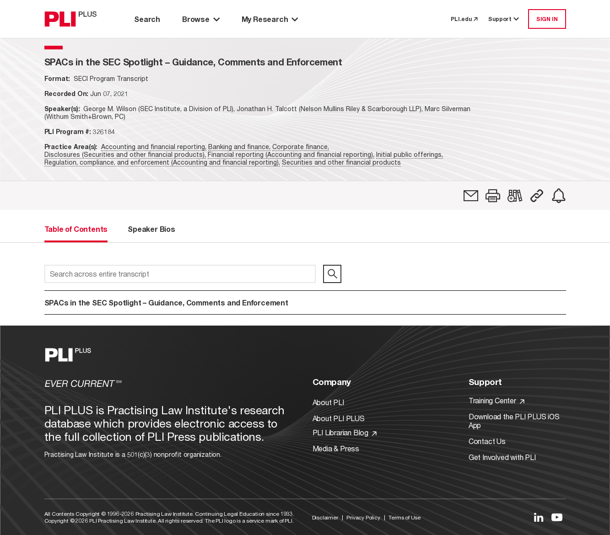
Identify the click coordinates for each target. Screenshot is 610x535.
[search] (332, 274)
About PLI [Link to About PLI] (328, 402)
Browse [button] (201, 19)
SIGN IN (547, 19)
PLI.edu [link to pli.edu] (464, 19)
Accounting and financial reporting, (153, 146)
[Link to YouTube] (556, 517)
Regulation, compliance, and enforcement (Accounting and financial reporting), (162, 162)
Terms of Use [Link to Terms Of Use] (405, 517)
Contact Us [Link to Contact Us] (487, 441)
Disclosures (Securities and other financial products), (125, 154)
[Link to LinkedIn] (538, 517)
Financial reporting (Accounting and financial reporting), (291, 154)
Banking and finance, (239, 146)
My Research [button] (270, 19)
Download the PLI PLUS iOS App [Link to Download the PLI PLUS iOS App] (514, 420)
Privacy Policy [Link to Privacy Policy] (363, 517)
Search (147, 19)
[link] (471, 195)
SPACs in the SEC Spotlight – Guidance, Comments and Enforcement (166, 302)
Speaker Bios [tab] (151, 229)
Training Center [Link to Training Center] (496, 400)
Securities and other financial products (341, 162)
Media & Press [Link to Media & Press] (336, 448)
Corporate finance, (300, 146)
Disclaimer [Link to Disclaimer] (325, 517)
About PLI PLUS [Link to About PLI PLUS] (339, 418)
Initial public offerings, (409, 154)
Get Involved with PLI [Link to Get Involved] (502, 457)
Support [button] (504, 19)
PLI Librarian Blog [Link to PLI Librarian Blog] (345, 432)
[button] (493, 195)
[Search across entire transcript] (180, 274)
